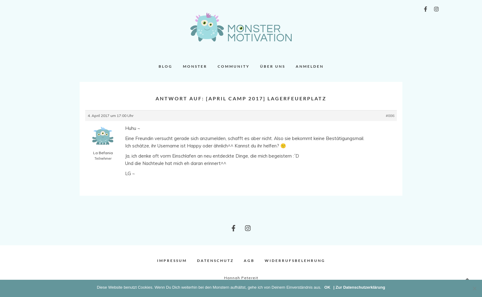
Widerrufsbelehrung (295, 260)
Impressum (172, 260)
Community (234, 66)
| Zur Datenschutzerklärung (359, 287)
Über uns (272, 66)
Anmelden (310, 66)
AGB (249, 260)
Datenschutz (215, 260)
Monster (195, 66)
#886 (390, 115)
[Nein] (474, 288)
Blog (165, 66)
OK (327, 287)
